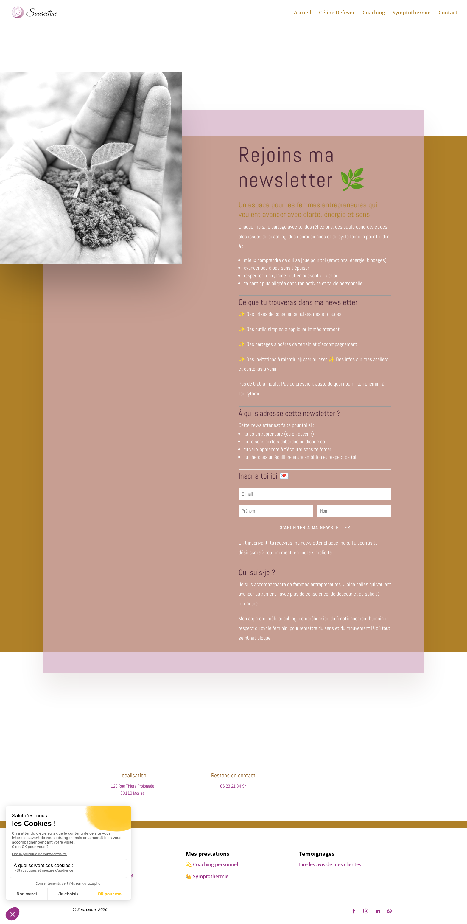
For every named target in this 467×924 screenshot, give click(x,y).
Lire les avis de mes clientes (330, 864)
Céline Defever (337, 13)
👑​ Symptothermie (207, 876)
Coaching (373, 13)
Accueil (302, 13)
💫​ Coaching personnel (212, 864)
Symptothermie (412, 13)
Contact (447, 13)
